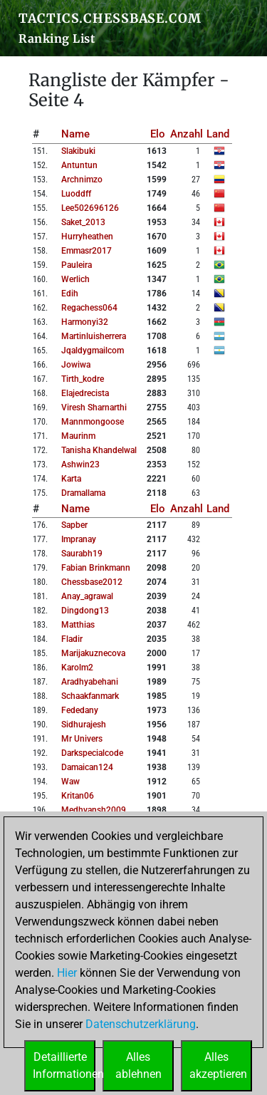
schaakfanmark (90, 696)
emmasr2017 (86, 251)
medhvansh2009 (93, 810)
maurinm (78, 436)
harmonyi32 (84, 322)
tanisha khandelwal (99, 450)
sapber (74, 525)
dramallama (83, 493)
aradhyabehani (89, 682)
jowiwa (75, 365)
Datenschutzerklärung (140, 1024)
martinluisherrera (93, 336)
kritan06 (77, 796)
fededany (79, 710)
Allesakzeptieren (218, 1065)
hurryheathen (87, 237)
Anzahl (186, 134)
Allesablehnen (138, 1065)
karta (71, 479)
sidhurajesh (83, 725)
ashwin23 (80, 464)
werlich (75, 279)
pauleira (76, 265)
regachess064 (89, 308)
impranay (78, 539)
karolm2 (77, 668)
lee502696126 (90, 208)
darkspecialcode (92, 753)
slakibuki (78, 151)
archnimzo (82, 180)
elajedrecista (85, 393)
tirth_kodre (82, 379)
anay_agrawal (87, 596)
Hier (67, 973)
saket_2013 (83, 222)
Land (217, 134)
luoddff (76, 194)
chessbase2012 (91, 582)
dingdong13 (85, 611)
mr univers (82, 739)
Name (75, 134)
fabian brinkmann (95, 568)
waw (70, 782)
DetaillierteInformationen (64, 1065)
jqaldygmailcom (92, 351)
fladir (72, 639)
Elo (157, 134)
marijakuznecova (93, 653)
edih (69, 294)
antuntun (79, 165)
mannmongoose (92, 422)
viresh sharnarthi (94, 407)
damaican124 (87, 767)
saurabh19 (82, 554)
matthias (78, 625)
